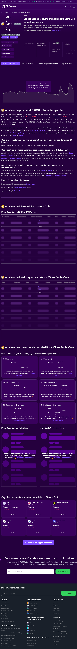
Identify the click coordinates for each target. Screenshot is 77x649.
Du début (17, 191)
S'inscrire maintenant (19, 398)
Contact (55, 644)
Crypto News (30, 184)
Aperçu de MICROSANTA (11, 64)
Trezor (21, 135)
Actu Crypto (4, 613)
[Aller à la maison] (2, 12)
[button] (69, 7)
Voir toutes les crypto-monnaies (38, 543)
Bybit (31, 130)
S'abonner (68, 593)
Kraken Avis (56, 605)
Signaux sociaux (67, 64)
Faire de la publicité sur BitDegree (61, 634)
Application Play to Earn (7, 621)
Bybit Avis (55, 603)
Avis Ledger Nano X (32, 643)
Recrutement (56, 641)
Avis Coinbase (56, 610)
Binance (42, 130)
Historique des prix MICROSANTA (47, 64)
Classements (15, 12)
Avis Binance (56, 608)
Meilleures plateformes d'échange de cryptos (10, 629)
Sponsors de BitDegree (59, 636)
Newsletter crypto (6, 608)
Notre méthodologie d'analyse (60, 626)
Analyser (13, 514)
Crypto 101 (4, 605)
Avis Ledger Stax (31, 640)
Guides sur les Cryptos (7, 610)
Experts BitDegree (57, 623)
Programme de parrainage (59, 631)
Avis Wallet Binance (32, 646)
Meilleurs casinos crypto (7, 638)
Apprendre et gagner (6, 603)
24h (57, 43)
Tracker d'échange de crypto (17, 133)
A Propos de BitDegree (58, 621)
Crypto (7, 12)
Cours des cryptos (6, 643)
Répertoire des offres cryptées (11, 158)
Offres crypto (4, 618)
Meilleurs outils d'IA (6, 640)
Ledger (14, 135)
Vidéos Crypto (5, 616)
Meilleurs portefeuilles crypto (8, 635)
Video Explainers (20, 187)
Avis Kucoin (56, 613)
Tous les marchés (27, 64)
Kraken (36, 130)
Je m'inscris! (63, 571)
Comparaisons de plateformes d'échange (12, 633)
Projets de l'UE (56, 628)
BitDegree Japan (57, 639)
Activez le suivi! (56, 30)
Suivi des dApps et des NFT (8, 646)
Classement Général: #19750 (8, 34)
